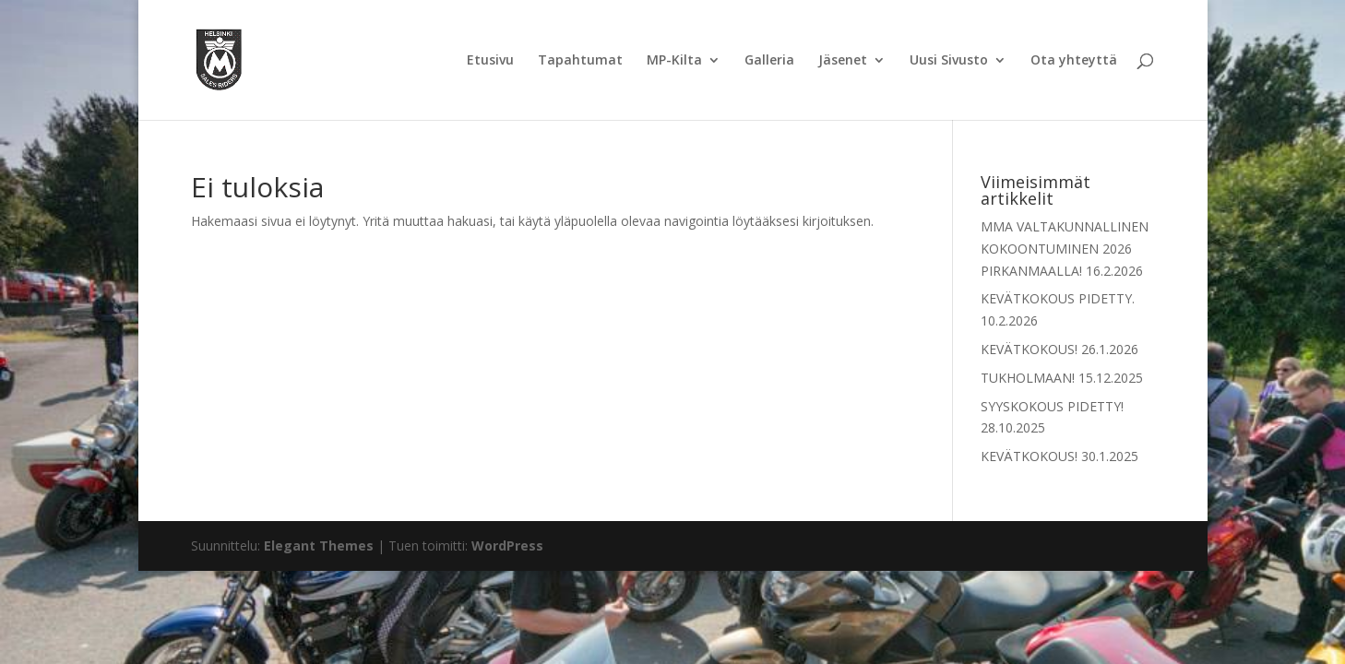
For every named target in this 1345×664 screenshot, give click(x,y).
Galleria (769, 60)
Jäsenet (842, 60)
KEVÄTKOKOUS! (1029, 349)
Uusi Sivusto (949, 60)
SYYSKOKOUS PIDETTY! (1052, 406)
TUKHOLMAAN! (1028, 377)
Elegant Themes (319, 545)
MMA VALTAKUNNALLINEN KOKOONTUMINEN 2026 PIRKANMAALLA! (1065, 248)
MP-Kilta (674, 60)
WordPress (507, 545)
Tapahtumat (580, 60)
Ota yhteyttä (1073, 60)
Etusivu (490, 60)
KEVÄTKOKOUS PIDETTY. (1058, 298)
